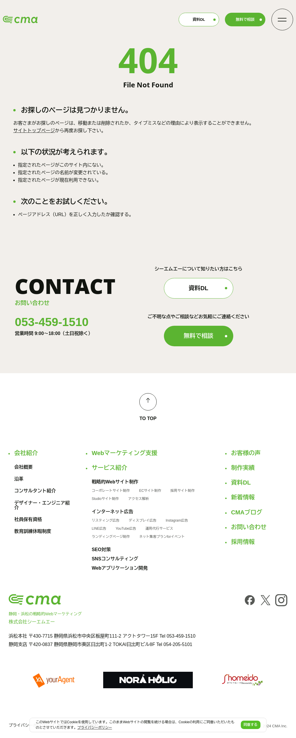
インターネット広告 (112, 511)
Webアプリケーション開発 (119, 568)
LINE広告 (99, 528)
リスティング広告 (105, 520)
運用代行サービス (159, 528)
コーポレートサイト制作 (111, 490)
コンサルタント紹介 (35, 491)
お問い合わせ (249, 527)
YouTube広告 (126, 528)
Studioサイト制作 (105, 498)
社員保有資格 (28, 519)
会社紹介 (26, 453)
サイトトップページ (34, 130)
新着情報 (243, 497)
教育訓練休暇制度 (32, 531)
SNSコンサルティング (115, 559)
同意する (251, 725)
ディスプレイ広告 (142, 520)
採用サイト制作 (183, 490)
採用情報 (243, 542)
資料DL (199, 19)
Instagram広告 (177, 520)
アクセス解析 (138, 498)
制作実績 (243, 468)
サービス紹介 (109, 468)
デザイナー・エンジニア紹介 (42, 505)
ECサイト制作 (150, 490)
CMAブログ (246, 512)
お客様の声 (245, 453)
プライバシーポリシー (29, 725)
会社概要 (23, 467)
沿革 (18, 479)
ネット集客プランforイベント (162, 536)
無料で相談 (245, 19)
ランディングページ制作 (111, 536)
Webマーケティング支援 (124, 453)
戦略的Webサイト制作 (115, 482)
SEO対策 (101, 549)
